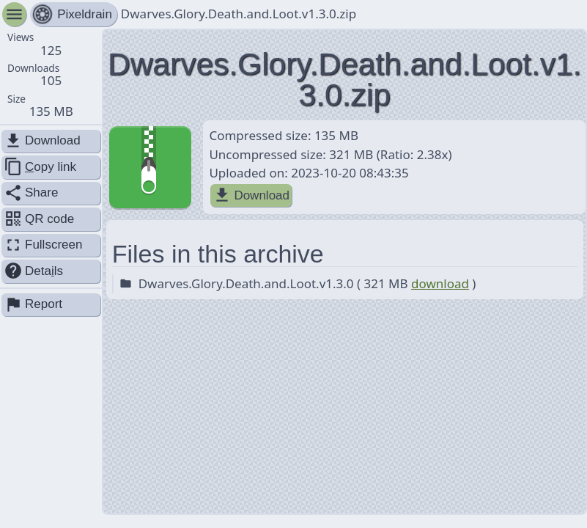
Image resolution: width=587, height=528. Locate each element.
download (440, 283)
